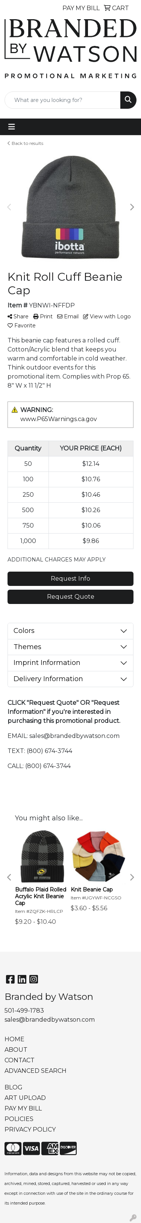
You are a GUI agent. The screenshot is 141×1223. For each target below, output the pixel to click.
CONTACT (20, 1060)
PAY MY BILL (23, 1108)
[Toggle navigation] (12, 127)
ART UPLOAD (25, 1097)
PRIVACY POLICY (30, 1129)
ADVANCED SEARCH (36, 1070)
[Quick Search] (63, 100)
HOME (14, 1039)
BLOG (14, 1087)
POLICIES (19, 1119)
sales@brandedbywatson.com (50, 1019)
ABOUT (16, 1049)
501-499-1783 (24, 1010)
